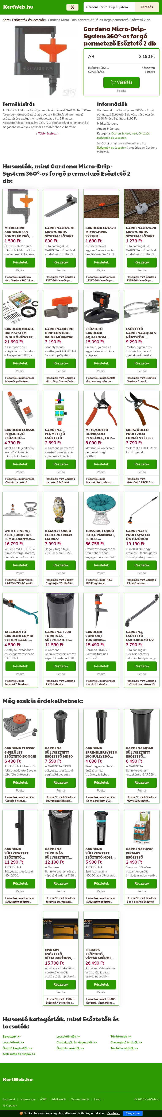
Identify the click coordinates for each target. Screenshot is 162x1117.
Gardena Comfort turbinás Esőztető (94, 637)
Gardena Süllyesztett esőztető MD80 (59, 752)
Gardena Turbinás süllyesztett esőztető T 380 (58, 855)
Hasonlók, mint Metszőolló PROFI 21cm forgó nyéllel (141, 482)
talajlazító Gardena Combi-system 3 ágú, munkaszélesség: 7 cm (20, 639)
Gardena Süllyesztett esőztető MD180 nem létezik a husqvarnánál (100, 857)
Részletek (20, 262)
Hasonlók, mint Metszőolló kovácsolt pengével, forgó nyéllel (99, 482)
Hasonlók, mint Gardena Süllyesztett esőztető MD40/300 (19, 902)
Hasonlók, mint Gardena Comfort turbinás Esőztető (100, 684)
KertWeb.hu (18, 6)
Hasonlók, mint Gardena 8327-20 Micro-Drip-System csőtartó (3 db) (60, 280)
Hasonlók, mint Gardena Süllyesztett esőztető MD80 (60, 801)
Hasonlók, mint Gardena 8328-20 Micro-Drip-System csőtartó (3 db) (141, 280)
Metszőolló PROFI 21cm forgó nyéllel (139, 433)
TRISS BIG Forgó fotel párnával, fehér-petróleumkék (100, 536)
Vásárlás (121, 82)
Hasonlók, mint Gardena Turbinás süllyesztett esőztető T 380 (60, 902)
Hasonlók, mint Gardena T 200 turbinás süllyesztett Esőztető (60, 684)
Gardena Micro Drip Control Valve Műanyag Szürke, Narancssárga (59, 336)
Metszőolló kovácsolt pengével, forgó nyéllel (101, 435)
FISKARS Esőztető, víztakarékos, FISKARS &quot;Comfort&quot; (66, 958)
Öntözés (144, 134)
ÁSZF (43, 1099)
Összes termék (80, 1099)
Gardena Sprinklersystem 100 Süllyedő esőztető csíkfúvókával (101, 756)
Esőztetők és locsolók (111, 138)
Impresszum (28, 1099)
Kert (134, 134)
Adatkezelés (58, 1099)
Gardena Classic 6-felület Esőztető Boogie (20, 752)
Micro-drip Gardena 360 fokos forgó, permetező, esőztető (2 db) (18, 235)
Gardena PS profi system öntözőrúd (138, 534)
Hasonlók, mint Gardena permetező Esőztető (60, 480)
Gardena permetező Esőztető (55, 433)
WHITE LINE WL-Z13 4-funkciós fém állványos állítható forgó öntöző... (20, 538)
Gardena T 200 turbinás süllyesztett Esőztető (58, 637)
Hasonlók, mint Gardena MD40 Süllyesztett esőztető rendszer (141, 801)
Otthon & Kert (120, 134)
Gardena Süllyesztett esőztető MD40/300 (16, 855)
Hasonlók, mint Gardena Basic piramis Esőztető (141, 900)
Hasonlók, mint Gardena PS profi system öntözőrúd (141, 583)
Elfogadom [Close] (133, 1113)
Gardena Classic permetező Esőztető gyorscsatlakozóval (24, 435)
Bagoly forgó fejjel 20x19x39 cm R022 (58, 534)
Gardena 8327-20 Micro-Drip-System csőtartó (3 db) (60, 233)
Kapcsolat (9, 1099)
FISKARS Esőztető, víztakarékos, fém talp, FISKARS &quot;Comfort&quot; (107, 958)
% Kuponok (10, 1106)
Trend (97, 1099)
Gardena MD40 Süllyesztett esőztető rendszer (139, 754)
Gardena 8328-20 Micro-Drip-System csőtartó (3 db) (141, 233)
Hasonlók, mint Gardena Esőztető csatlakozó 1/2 (141, 682)
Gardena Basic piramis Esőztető (139, 853)
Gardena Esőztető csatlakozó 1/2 (140, 635)
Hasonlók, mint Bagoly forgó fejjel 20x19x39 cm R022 (60, 583)
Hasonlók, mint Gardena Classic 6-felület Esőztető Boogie (19, 801)
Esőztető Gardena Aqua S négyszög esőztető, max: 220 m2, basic (141, 336)
